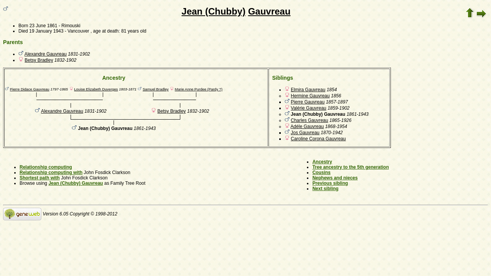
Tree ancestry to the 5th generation (350, 167)
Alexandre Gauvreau (46, 54)
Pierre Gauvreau (308, 102)
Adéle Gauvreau (307, 126)
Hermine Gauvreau (310, 96)
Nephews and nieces (335, 178)
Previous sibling (330, 183)
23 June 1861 (44, 25)
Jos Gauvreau (305, 132)
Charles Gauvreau (309, 120)
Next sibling (325, 188)
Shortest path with (40, 178)
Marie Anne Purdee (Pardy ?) (198, 89)
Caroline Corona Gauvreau (318, 138)
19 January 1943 (46, 31)
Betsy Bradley (39, 60)
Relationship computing (46, 167)
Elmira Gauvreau (308, 89)
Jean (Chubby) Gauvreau (75, 183)
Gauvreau (269, 11)
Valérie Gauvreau (308, 108)
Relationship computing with (51, 172)
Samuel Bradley (156, 89)
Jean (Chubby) (213, 11)
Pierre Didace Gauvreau (29, 89)
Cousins (321, 172)
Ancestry (322, 161)
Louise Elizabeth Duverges (96, 89)
